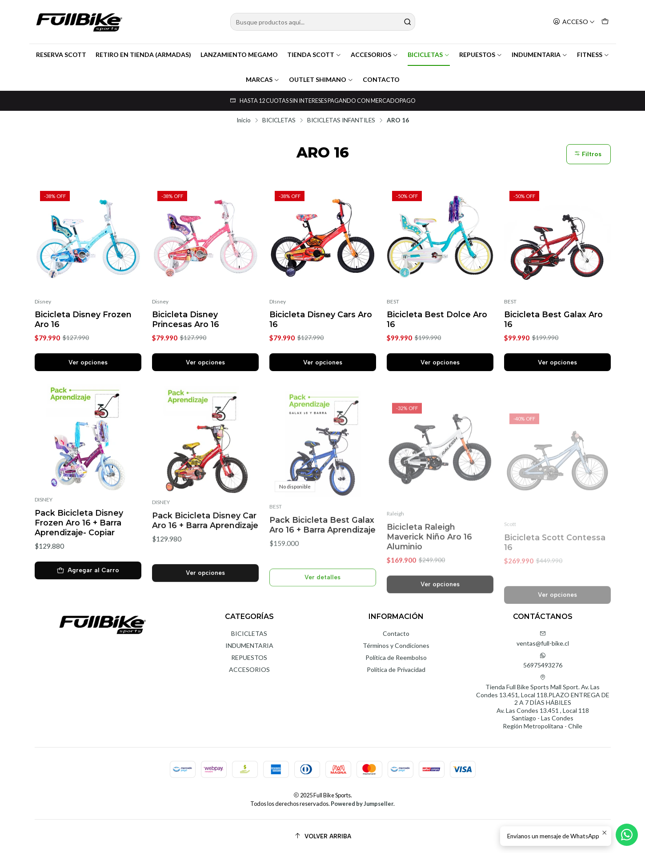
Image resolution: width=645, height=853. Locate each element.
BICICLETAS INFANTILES (341, 120)
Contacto (396, 633)
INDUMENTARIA (540, 54)
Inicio (243, 120)
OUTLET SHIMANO (321, 79)
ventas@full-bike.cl (543, 639)
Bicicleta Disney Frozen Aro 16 (83, 319)
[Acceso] (574, 22)
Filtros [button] (587, 154)
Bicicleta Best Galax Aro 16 (553, 319)
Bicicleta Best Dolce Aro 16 (437, 319)
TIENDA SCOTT (314, 54)
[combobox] (322, 22)
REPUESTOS (480, 54)
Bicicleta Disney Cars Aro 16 (320, 319)
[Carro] (605, 22)
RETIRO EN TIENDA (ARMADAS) (143, 54)
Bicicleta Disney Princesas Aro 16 (185, 319)
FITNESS (593, 54)
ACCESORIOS (374, 54)
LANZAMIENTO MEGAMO (239, 54)
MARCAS (263, 79)
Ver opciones (88, 362)
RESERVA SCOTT (61, 54)
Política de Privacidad (396, 669)
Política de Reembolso (396, 657)
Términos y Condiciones (396, 645)
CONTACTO (381, 79)
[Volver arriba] (323, 836)
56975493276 (542, 660)
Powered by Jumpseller (362, 803)
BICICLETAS (429, 54)
